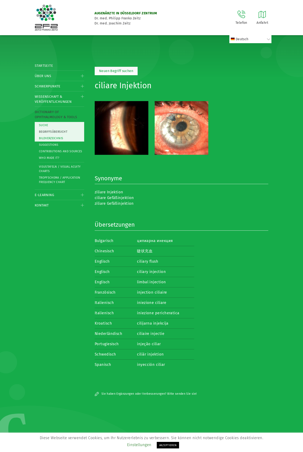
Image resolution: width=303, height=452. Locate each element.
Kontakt (42, 205)
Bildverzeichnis (51, 138)
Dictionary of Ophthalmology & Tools (56, 114)
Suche (43, 125)
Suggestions (48, 145)
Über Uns (43, 76)
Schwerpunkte (48, 86)
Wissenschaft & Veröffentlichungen (53, 99)
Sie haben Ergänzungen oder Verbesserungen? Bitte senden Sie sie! (146, 394)
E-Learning (44, 195)
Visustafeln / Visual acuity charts (60, 169)
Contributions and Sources (60, 151)
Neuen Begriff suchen (116, 71)
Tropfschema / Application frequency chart (59, 180)
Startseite (44, 66)
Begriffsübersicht (53, 132)
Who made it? (49, 158)
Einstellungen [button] (139, 445)
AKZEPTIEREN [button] (168, 445)
